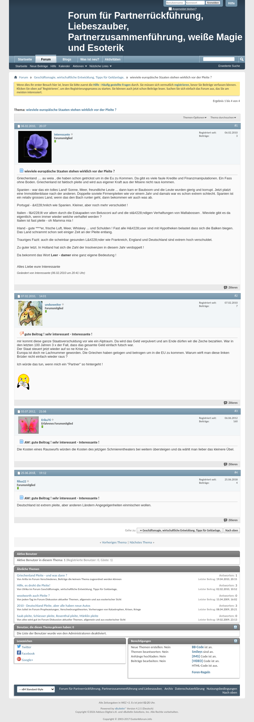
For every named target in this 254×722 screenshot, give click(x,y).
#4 (236, 472)
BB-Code (198, 647)
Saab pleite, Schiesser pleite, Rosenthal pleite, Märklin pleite (57, 616)
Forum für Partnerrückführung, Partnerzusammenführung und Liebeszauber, (110, 688)
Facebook (28, 653)
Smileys (197, 652)
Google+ (27, 660)
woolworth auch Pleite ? (33, 595)
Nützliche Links (99, 66)
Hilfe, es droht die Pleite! (33, 585)
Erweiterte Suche (229, 65)
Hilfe (231, 3)
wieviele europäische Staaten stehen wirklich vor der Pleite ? (71, 110)
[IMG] (196, 656)
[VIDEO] (197, 661)
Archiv (168, 688)
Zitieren (231, 287)
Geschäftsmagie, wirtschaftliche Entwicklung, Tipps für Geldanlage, (79, 77)
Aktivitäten (113, 59)
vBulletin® (120, 708)
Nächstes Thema (141, 542)
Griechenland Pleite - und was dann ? (42, 575)
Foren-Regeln (201, 672)
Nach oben (231, 530)
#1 (236, 125)
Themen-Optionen (193, 117)
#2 (236, 295)
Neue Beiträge (39, 66)
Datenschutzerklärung (190, 688)
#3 (236, 411)
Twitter (26, 647)
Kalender (64, 66)
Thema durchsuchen (222, 117)
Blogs (67, 59)
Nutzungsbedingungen (222, 688)
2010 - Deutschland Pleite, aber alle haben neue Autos (53, 605)
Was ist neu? (89, 59)
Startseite (25, 59)
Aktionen (78, 66)
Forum (46, 59)
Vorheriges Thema (114, 542)
